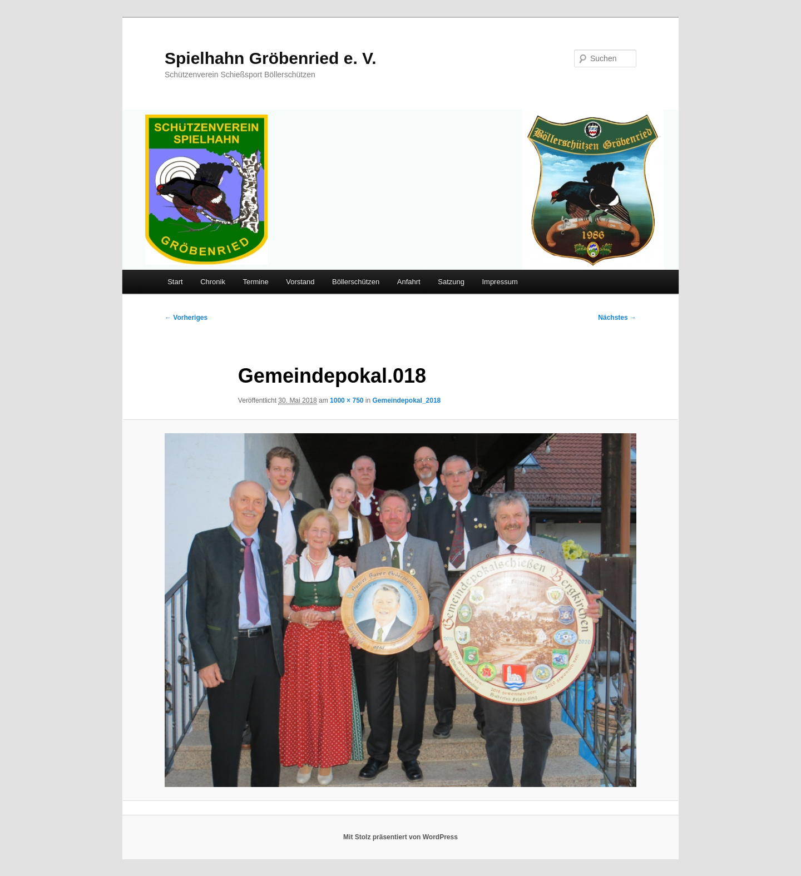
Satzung (451, 282)
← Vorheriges (186, 317)
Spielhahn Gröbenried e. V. (271, 58)
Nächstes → (617, 317)
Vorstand (300, 282)
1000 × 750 (346, 400)
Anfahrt (409, 282)
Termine (255, 282)
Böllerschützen (355, 282)
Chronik (212, 282)
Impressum (499, 282)
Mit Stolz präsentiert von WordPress (400, 837)
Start (174, 282)
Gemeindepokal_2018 (407, 400)
